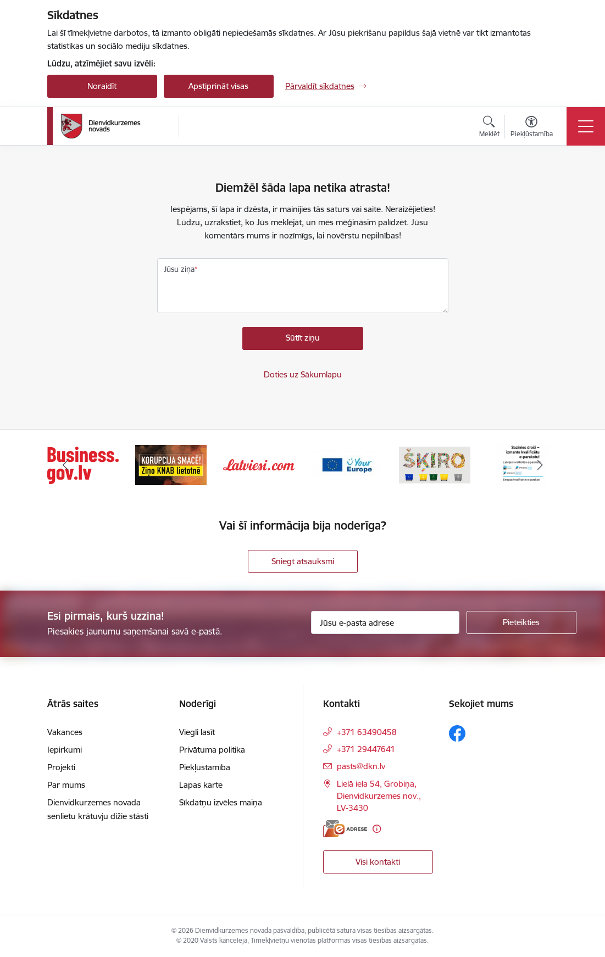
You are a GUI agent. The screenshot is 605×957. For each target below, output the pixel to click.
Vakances (64, 732)
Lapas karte (201, 785)
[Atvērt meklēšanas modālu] (489, 128)
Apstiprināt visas (218, 86)
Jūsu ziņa (179, 269)
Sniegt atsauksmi (302, 561)
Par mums (66, 785)
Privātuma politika (212, 749)
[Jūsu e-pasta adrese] (385, 622)
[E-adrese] (345, 829)
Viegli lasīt (197, 732)
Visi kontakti (378, 861)
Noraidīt (101, 86)
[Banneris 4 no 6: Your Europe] (346, 464)
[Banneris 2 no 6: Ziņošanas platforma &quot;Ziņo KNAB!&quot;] (171, 464)
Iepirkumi (64, 749)
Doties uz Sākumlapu (303, 374)
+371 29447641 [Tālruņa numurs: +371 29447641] (366, 749)
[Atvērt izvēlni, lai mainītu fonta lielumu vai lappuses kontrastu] (531, 128)
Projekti (61, 767)
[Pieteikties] (521, 622)
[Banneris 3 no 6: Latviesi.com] (259, 464)
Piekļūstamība (204, 767)
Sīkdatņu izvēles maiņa (220, 802)
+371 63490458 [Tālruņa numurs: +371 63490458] (367, 732)
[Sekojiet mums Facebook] (457, 733)
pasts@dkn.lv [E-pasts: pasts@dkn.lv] (361, 766)
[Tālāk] (540, 465)
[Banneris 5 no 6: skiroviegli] (434, 464)
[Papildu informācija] (377, 829)
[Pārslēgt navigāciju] (586, 126)
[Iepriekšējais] (65, 465)
